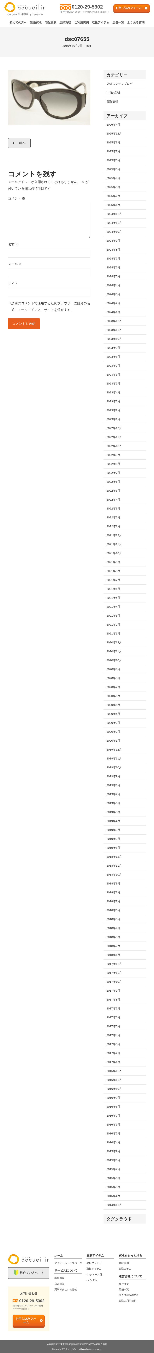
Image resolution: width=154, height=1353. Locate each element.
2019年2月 (113, 838)
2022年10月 (114, 446)
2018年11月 (114, 865)
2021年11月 (114, 544)
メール (15, 264)
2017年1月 (113, 1062)
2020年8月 (113, 678)
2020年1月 (113, 740)
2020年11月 (114, 651)
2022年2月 (113, 517)
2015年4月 (113, 1196)
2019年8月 (113, 785)
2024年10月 (114, 231)
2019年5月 (113, 812)
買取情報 (112, 101)
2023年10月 (114, 338)
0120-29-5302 (87, 7)
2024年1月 (113, 312)
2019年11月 (114, 758)
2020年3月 (113, 722)
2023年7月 (113, 365)
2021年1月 (113, 633)
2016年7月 (113, 1115)
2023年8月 (113, 356)
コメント (16, 198)
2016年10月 (114, 1088)
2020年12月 (114, 642)
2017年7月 (113, 1008)
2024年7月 (113, 258)
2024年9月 (113, 240)
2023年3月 (113, 401)
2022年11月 (114, 437)
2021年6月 (113, 588)
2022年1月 (113, 526)
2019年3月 (113, 829)
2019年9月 (113, 776)
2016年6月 (113, 1124)
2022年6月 (113, 481)
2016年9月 (113, 1097)
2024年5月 (113, 276)
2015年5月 (113, 1187)
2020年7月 (113, 687)
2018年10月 (114, 874)
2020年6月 (113, 696)
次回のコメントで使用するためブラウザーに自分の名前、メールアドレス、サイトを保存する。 (50, 306)
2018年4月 (113, 928)
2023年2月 (113, 410)
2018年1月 (113, 954)
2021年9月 (113, 562)
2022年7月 (113, 472)
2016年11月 (114, 1079)
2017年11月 (114, 972)
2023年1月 (113, 419)
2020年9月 (113, 669)
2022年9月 (113, 454)
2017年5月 (113, 1026)
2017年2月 (113, 1053)
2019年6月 (113, 803)
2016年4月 (113, 1142)
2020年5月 (113, 704)
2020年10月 (114, 660)
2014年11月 (114, 1204)
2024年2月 (113, 303)
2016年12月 (114, 1071)
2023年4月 (113, 392)
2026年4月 (113, 124)
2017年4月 (113, 1035)
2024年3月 (113, 294)
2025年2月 (113, 196)
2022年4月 (113, 499)
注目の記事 (113, 92)
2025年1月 (113, 205)
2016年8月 (113, 1106)
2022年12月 (114, 428)
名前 (13, 244)
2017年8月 (113, 999)
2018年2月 (113, 946)
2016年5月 (113, 1133)
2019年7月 (113, 794)
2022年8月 (113, 463)
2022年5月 (113, 490)
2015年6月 (113, 1178)
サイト (13, 284)
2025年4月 (113, 178)
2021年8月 (113, 571)
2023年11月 (114, 330)
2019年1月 (113, 847)
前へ (22, 143)
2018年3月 (113, 937)
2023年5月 (113, 383)
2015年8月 (113, 1160)
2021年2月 (113, 624)
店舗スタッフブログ (119, 83)
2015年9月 (113, 1151)
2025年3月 (113, 187)
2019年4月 (113, 821)
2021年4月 (113, 606)
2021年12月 (114, 535)
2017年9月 (113, 990)
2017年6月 (113, 1017)
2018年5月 (113, 919)
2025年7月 (113, 151)
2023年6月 (113, 374)
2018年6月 (113, 910)
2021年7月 (113, 579)
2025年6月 (113, 160)
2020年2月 (113, 731)
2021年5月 (113, 597)
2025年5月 (113, 169)
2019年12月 (114, 749)
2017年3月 (113, 1044)
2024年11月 (114, 222)
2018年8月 (113, 892)
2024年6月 (113, 267)
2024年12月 (114, 213)
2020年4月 (113, 713)
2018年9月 (113, 883)
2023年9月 (113, 347)
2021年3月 (113, 615)
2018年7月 (113, 901)
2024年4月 (113, 285)
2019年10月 (114, 767)
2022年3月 (113, 508)
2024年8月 (113, 249)
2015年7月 (113, 1169)
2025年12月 (114, 133)
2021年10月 (114, 553)
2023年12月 (114, 321)
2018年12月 (114, 856)
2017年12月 (114, 963)
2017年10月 (114, 981)
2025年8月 (113, 142)
